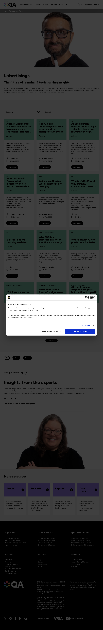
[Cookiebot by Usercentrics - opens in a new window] (86, 297)
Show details (86, 325)
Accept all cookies (80, 331)
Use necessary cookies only (51, 331)
